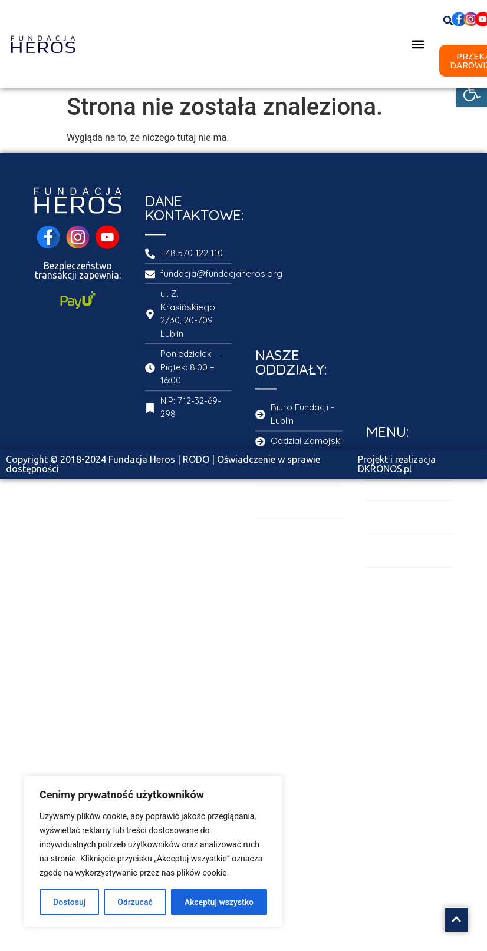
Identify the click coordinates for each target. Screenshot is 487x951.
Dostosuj (69, 902)
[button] (471, 92)
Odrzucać (134, 902)
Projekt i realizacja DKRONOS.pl (397, 464)
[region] (153, 851)
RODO (196, 459)
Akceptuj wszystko (219, 902)
